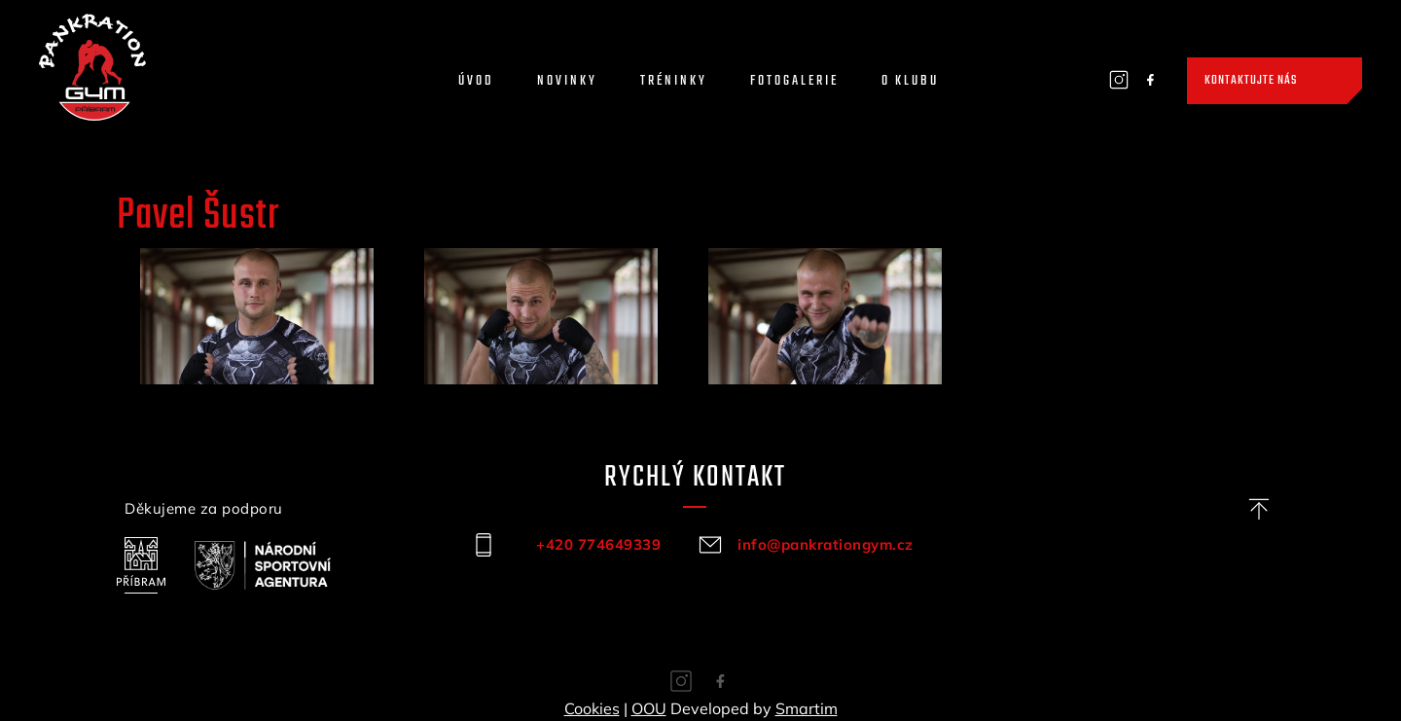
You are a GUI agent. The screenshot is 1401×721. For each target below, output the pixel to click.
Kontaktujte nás (1250, 80)
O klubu (910, 81)
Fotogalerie (794, 81)
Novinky (567, 81)
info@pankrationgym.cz (825, 544)
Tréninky (673, 81)
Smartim (806, 708)
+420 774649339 (598, 544)
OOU (648, 708)
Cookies (592, 708)
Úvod (476, 81)
